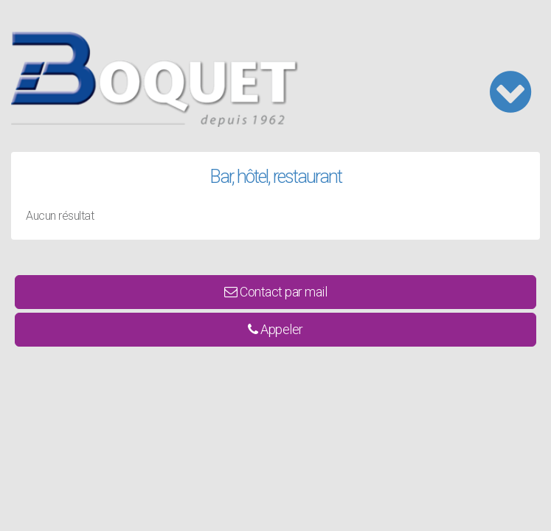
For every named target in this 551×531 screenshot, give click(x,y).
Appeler (275, 329)
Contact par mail (275, 291)
